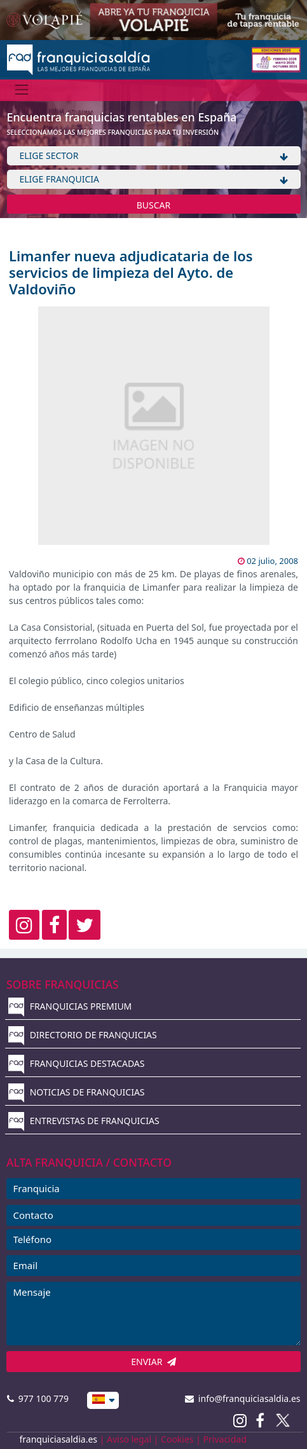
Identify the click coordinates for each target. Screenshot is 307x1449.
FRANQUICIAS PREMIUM (70, 1006)
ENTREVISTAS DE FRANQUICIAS (84, 1121)
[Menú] (22, 89)
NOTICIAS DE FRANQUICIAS (76, 1092)
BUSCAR (154, 205)
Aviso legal (129, 1439)
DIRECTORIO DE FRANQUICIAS (82, 1035)
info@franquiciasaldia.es (243, 1398)
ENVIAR (153, 1362)
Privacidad (225, 1439)
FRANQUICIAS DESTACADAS (76, 1063)
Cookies (177, 1439)
